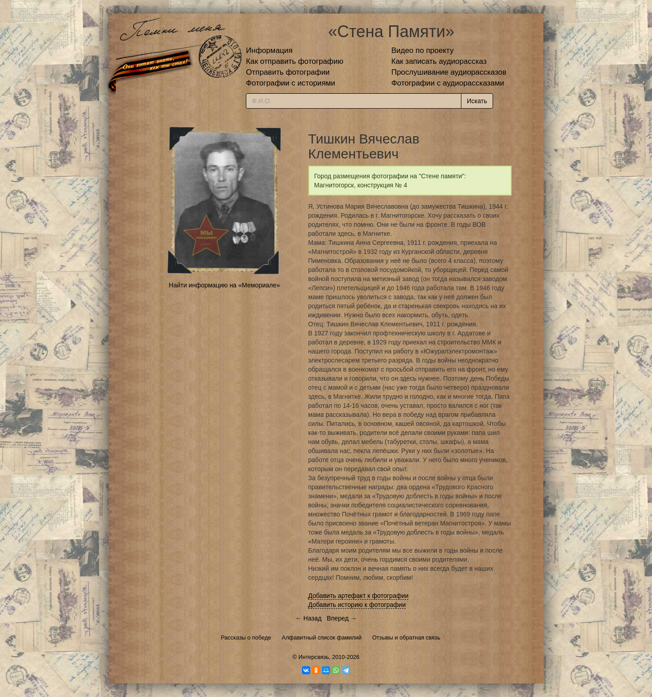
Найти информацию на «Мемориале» (224, 285)
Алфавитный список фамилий (321, 638)
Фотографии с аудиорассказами (447, 83)
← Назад (308, 618)
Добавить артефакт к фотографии (358, 595)
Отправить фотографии (288, 72)
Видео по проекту (422, 50)
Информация (269, 50)
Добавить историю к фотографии (357, 604)
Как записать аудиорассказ (439, 61)
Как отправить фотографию (294, 61)
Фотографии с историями (290, 83)
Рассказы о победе (246, 638)
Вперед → (342, 618)
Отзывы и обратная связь (406, 638)
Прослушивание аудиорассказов (448, 72)
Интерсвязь (313, 657)
